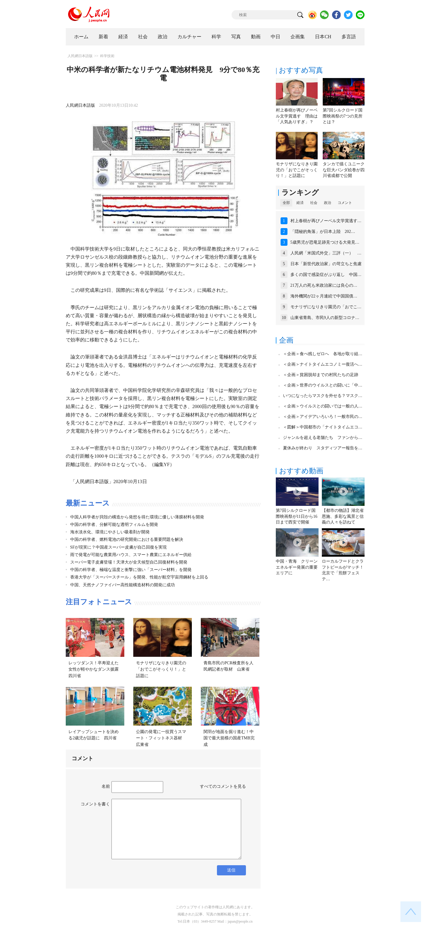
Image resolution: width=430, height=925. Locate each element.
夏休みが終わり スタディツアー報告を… (322, 448)
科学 (216, 36)
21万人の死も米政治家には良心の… (323, 285)
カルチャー (189, 36)
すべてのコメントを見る (223, 786)
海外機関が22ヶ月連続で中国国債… (323, 296)
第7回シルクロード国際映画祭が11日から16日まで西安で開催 (296, 516)
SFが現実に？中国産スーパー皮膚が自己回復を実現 (118, 547)
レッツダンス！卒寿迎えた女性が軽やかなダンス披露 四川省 (95, 669)
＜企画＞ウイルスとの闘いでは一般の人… (322, 406)
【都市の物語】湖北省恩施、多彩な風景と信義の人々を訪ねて (343, 516)
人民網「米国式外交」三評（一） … (326, 253)
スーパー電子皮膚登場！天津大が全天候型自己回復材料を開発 (128, 562)
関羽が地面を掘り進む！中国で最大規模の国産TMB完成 (228, 738)
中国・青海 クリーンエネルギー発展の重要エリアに (297, 567)
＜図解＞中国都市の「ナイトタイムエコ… (322, 427)
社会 (143, 36)
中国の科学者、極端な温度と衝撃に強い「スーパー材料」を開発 (131, 569)
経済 (123, 36)
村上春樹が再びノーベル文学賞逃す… (326, 221)
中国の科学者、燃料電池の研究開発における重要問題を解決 (126, 539)
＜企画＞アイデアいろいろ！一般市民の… (322, 416)
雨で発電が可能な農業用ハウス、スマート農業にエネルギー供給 (131, 554)
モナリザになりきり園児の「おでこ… (326, 307)
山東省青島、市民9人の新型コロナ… (324, 317)
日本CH (323, 36)
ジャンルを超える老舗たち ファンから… (322, 437)
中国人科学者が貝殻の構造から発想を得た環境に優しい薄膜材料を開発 (137, 517)
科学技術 (107, 56)
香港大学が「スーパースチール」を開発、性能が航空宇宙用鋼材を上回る (139, 577)
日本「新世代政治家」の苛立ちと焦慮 (326, 264)
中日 (275, 36)
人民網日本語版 (80, 56)
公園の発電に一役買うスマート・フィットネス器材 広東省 (161, 738)
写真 (236, 36)
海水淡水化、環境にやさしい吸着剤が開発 (110, 532)
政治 (162, 36)
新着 (103, 36)
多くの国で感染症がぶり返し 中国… (326, 274)
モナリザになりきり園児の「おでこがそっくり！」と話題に (161, 669)
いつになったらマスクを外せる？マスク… (322, 395)
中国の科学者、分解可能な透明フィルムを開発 (114, 524)
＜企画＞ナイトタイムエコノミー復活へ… (322, 364)
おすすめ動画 (301, 471)
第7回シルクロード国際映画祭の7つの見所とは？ (342, 116)
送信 (231, 870)
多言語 (349, 36)
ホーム (81, 36)
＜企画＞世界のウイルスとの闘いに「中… (322, 385)
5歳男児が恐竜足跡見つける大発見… (324, 242)
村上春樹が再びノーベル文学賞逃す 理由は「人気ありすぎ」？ (297, 116)
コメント (345, 203)
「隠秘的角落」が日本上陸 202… (322, 231)
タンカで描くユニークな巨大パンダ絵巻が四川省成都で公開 (344, 170)
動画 (256, 36)
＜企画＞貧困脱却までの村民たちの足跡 (320, 375)
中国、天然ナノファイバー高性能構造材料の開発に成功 (122, 585)
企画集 (297, 36)
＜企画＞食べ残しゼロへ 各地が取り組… (322, 354)
